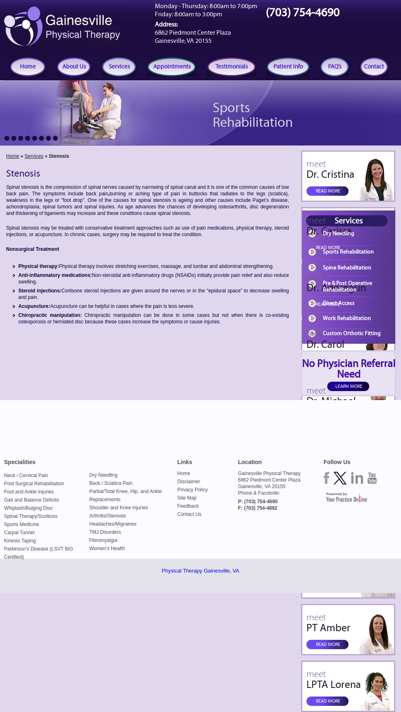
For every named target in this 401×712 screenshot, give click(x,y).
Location (250, 462)
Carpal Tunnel (19, 532)
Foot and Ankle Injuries (29, 492)
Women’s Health (107, 548)
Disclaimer (188, 481)
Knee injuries (134, 508)
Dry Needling (338, 233)
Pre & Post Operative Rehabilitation (347, 286)
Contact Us (189, 514)
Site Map (186, 498)
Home (28, 66)
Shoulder (99, 508)
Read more (328, 191)
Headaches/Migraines (113, 524)
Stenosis (116, 516)
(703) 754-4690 (302, 13)
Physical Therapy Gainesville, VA (200, 571)
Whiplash (14, 508)
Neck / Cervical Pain (26, 475)
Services (119, 66)
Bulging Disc (39, 508)
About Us (74, 66)
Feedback (188, 506)
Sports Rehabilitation (348, 252)
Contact (374, 66)
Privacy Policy (192, 490)
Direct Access (339, 303)
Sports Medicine (21, 524)
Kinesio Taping (20, 541)
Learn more (348, 386)
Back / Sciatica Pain (110, 483)
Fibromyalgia (103, 540)
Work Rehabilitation (347, 318)
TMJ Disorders (105, 532)
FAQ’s (335, 66)
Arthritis (97, 516)
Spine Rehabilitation (347, 268)
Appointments (172, 66)
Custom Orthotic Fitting (352, 333)
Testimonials (232, 66)
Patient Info (288, 66)
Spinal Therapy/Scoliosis (30, 516)
